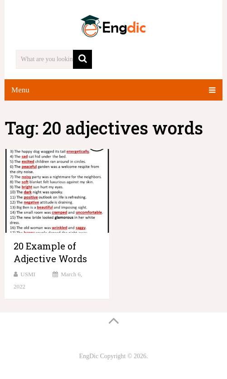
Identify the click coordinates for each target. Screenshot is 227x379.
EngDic (88, 356)
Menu (20, 90)
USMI (27, 274)
